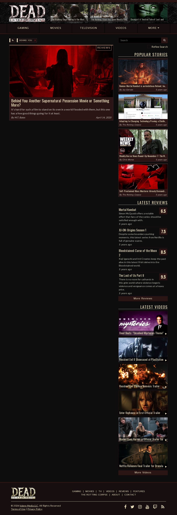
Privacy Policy (34, 509)
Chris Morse (128, 159)
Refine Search (160, 46)
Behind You (25, 40)
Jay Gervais (127, 89)
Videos (110, 491)
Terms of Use (18, 509)
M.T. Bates (19, 117)
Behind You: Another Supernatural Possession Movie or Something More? (60, 102)
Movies (89, 491)
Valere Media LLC (29, 505)
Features (139, 491)
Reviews (103, 48)
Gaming (76, 491)
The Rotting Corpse (131, 124)
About (116, 494)
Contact (130, 494)
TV (100, 491)
